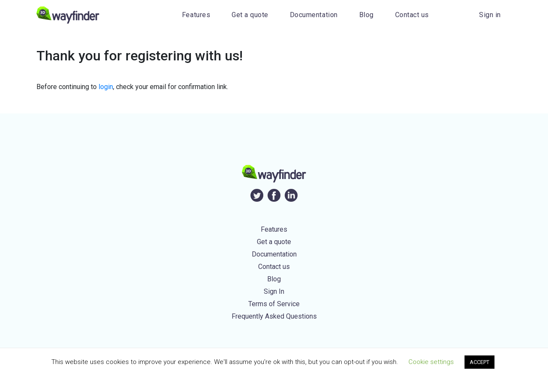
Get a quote (250, 15)
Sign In (274, 291)
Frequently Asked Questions (274, 316)
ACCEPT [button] (479, 362)
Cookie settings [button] (431, 362)
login (105, 87)
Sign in (490, 15)
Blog (366, 15)
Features (196, 15)
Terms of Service (274, 304)
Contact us (412, 15)
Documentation (314, 15)
